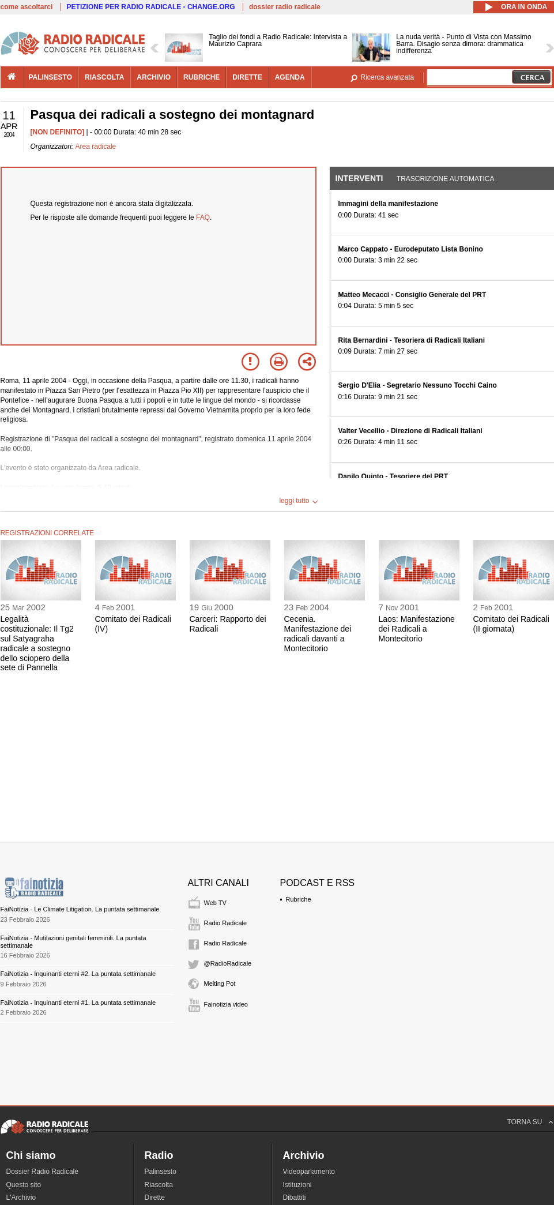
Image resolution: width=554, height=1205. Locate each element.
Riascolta (159, 1185)
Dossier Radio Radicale (42, 1172)
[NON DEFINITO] (58, 132)
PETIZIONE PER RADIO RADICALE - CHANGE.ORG (151, 7)
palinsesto (51, 77)
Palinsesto (160, 1172)
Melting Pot (220, 983)
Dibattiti (294, 1197)
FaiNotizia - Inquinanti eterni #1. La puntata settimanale (78, 1002)
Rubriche (298, 899)
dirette (247, 77)
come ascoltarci (27, 7)
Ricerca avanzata (387, 77)
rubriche (201, 77)
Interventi (359, 178)
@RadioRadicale (228, 963)
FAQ (203, 217)
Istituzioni (297, 1185)
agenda (290, 77)
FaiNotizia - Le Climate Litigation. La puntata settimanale (80, 909)
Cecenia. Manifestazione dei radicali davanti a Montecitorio (318, 633)
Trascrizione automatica (446, 179)
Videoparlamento (309, 1172)
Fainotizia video (226, 1004)
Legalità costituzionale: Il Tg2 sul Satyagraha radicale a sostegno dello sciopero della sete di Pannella (37, 643)
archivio (154, 77)
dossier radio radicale (285, 7)
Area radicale (96, 146)
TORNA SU (524, 1122)
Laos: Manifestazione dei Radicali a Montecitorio (417, 628)
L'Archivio (21, 1197)
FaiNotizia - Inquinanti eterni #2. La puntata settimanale (78, 973)
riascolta (104, 77)
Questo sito (24, 1185)
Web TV (215, 902)
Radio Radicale (225, 922)
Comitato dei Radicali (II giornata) (511, 623)
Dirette (155, 1197)
